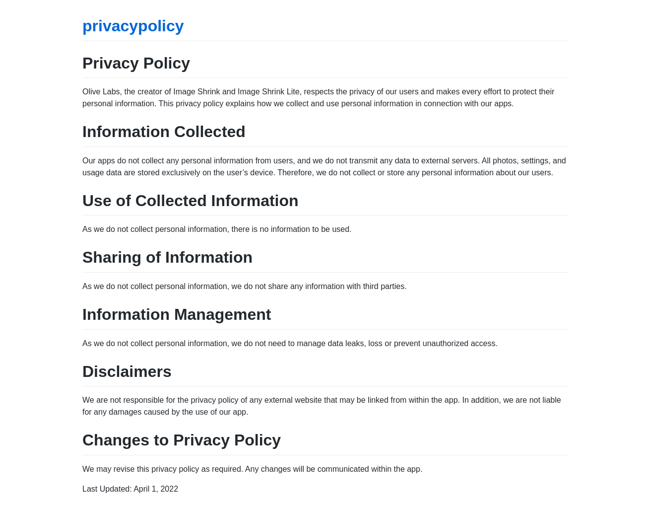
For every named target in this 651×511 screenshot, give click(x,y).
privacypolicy (133, 26)
